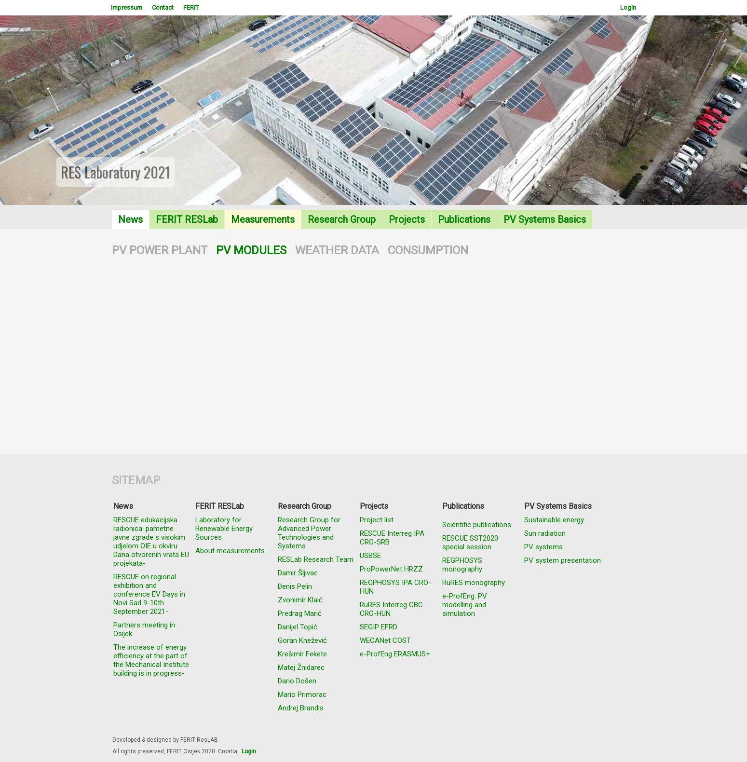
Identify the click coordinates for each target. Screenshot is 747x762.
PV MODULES (251, 250)
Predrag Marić (300, 613)
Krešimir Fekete (302, 654)
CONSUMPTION (428, 250)
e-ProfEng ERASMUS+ (395, 654)
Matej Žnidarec (301, 667)
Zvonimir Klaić (300, 600)
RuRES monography (473, 582)
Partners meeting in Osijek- (144, 629)
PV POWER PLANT (159, 250)
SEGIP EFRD (378, 627)
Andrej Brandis (301, 708)
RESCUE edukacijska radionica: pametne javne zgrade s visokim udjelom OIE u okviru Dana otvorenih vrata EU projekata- (151, 542)
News (130, 219)
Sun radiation (545, 533)
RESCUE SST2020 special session (470, 542)
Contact (163, 7)
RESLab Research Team (315, 559)
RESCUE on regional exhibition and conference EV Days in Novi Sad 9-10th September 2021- (149, 594)
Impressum (126, 7)
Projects (407, 219)
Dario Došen (297, 681)
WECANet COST (385, 640)
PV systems (543, 547)
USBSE (370, 555)
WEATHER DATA (337, 250)
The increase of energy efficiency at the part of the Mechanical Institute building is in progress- (151, 660)
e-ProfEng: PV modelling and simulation (464, 605)
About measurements (230, 550)
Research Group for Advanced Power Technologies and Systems (309, 533)
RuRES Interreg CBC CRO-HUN (391, 609)
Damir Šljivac (298, 573)
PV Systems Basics (544, 219)
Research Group (342, 219)
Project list (377, 520)
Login (628, 7)
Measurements (263, 219)
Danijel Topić (297, 627)
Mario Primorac (302, 694)
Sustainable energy (554, 520)
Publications (464, 219)
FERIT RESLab (187, 219)
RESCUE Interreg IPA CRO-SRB (392, 537)
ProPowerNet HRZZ (391, 569)
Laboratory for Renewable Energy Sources (224, 529)
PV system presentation (562, 560)
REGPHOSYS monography (462, 564)
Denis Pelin (295, 586)
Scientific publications (476, 524)
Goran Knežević (302, 640)
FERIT (191, 7)
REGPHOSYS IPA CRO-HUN (395, 587)
